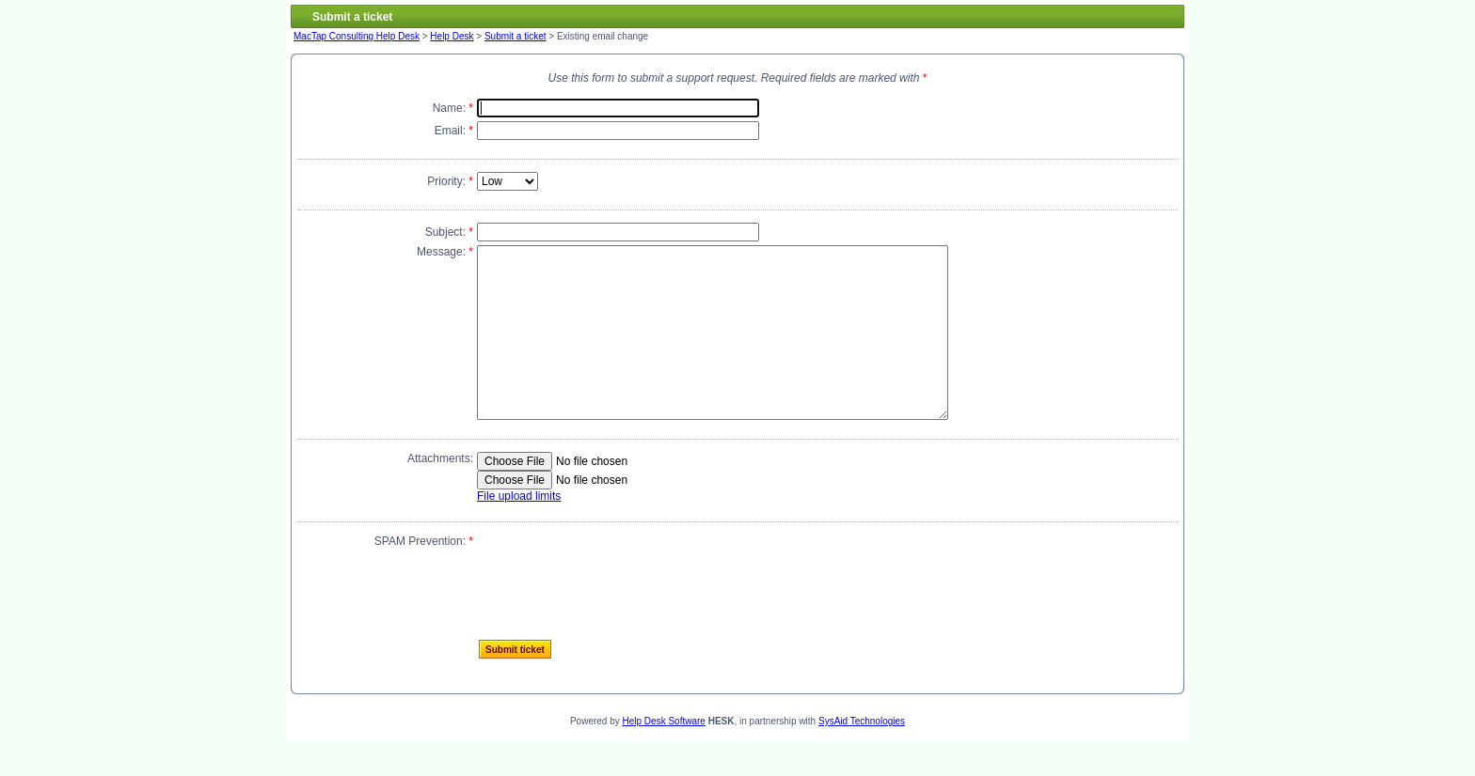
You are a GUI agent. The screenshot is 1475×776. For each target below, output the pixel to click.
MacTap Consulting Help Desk (356, 36)
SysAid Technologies (861, 755)
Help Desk (451, 36)
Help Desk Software (664, 755)
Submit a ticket (515, 36)
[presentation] (620, 605)
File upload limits (519, 529)
